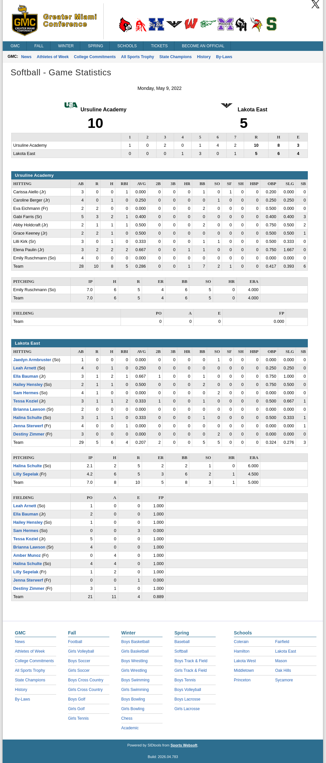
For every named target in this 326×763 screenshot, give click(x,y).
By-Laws (224, 57)
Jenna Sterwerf (28, 426)
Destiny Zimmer (28, 434)
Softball (181, 651)
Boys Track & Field (190, 661)
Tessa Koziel (25, 401)
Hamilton (241, 651)
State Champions (176, 57)
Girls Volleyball (81, 651)
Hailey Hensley (28, 384)
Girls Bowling (132, 708)
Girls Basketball (135, 651)
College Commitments (95, 57)
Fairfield (282, 641)
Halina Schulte (27, 417)
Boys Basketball (135, 641)
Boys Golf (76, 699)
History (204, 57)
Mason (281, 661)
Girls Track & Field (190, 670)
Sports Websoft (183, 745)
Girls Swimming (135, 689)
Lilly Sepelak (25, 474)
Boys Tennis (185, 680)
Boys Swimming (135, 680)
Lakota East (285, 651)
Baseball (182, 641)
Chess (126, 718)
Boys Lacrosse (187, 699)
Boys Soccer (79, 661)
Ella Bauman (25, 376)
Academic (130, 728)
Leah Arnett (24, 368)
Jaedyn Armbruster (32, 360)
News (26, 57)
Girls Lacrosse (187, 708)
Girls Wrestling (134, 670)
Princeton (242, 680)
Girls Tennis (78, 718)
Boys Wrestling (134, 661)
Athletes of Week (52, 57)
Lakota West (245, 661)
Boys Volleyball (187, 689)
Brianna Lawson (29, 409)
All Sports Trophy (137, 57)
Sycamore (284, 680)
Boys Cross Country (85, 680)
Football (75, 641)
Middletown (244, 670)
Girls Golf (76, 708)
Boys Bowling (133, 699)
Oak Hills (283, 670)
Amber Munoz (27, 555)
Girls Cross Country (85, 689)
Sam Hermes (25, 393)
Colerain (241, 641)
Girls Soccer (79, 670)
